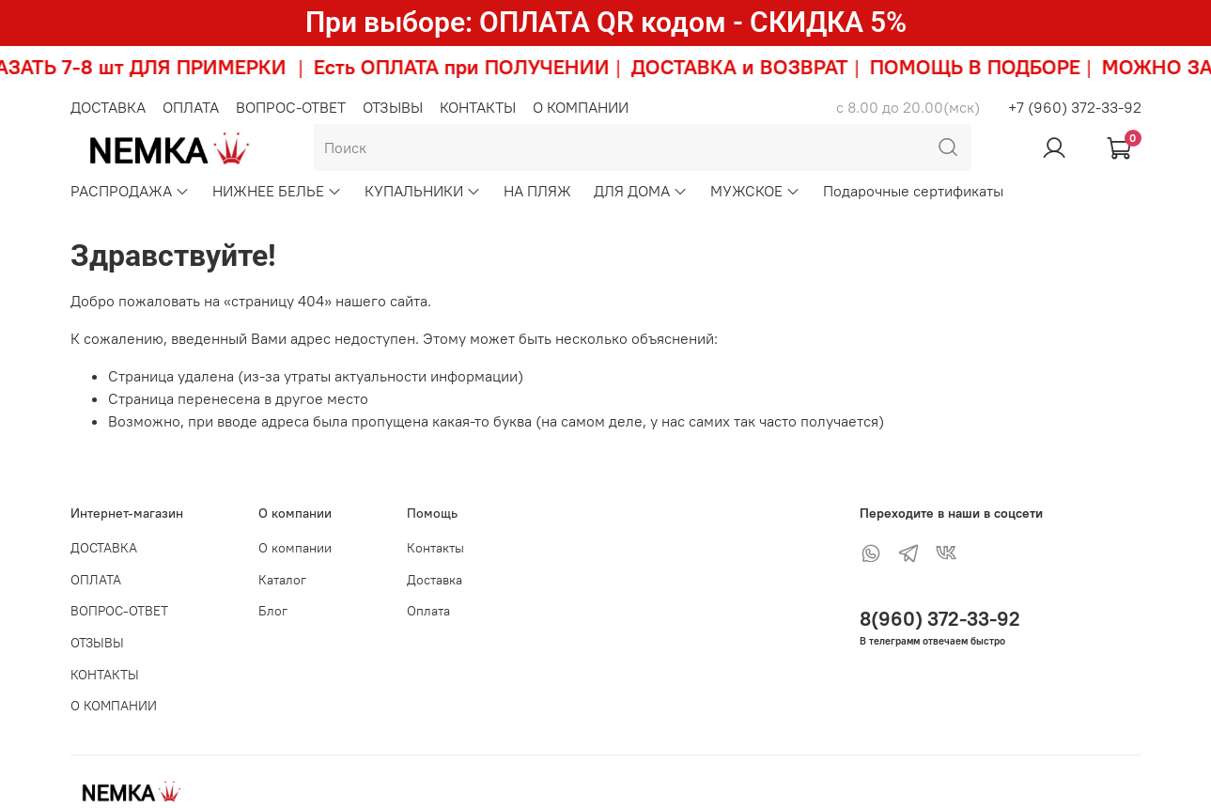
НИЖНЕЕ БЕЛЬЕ (277, 190)
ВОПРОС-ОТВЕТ (291, 107)
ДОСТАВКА (108, 107)
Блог (272, 610)
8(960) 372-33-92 (940, 618)
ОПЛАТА (191, 107)
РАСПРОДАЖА (130, 190)
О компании (295, 547)
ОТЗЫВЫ (393, 107)
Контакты (435, 547)
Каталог (282, 579)
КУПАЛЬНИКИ (423, 190)
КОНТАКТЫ (478, 107)
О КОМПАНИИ (581, 107)
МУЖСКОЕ (755, 190)
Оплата (428, 610)
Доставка (434, 579)
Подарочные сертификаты (913, 190)
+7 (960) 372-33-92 (1074, 107)
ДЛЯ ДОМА (641, 190)
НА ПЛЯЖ (537, 190)
